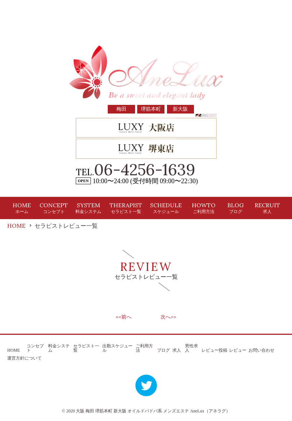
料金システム (59, 348)
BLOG (235, 208)
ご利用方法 (144, 348)
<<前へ (123, 316)
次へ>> (168, 316)
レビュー (237, 350)
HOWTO (203, 208)
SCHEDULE (166, 208)
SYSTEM (88, 208)
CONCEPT (54, 208)
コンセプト (35, 348)
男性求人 (191, 348)
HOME (22, 208)
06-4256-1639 (144, 169)
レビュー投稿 (214, 350)
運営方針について (24, 358)
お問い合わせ (261, 350)
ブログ (163, 350)
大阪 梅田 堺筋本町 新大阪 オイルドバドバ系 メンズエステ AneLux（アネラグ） (153, 410)
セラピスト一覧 (86, 348)
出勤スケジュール (117, 348)
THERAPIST (126, 208)
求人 (176, 350)
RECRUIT (267, 208)
